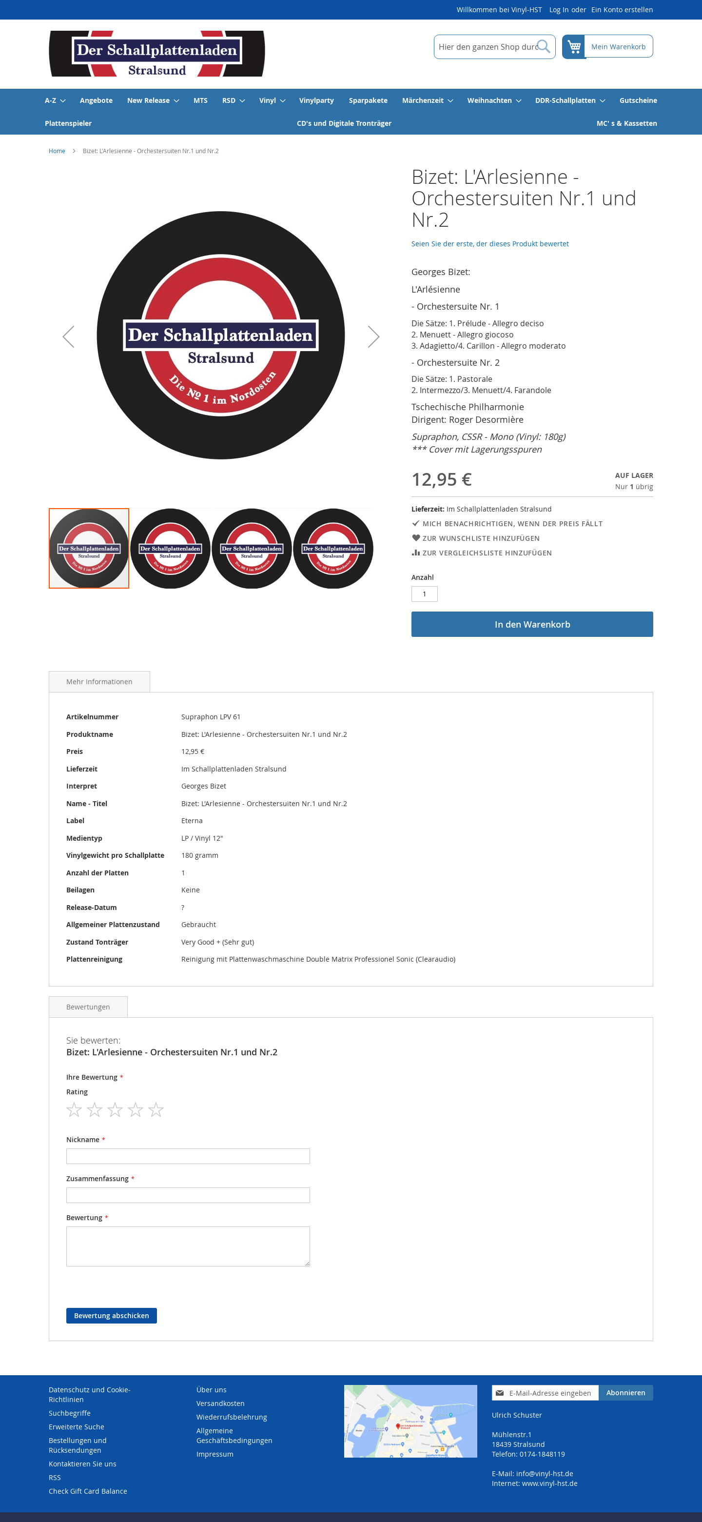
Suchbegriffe (70, 1413)
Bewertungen (88, 1006)
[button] (68, 336)
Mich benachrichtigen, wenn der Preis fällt (513, 523)
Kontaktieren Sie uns (83, 1463)
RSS (55, 1477)
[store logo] (157, 54)
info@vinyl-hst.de (544, 1473)
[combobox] (494, 47)
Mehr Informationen (99, 681)
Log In (559, 9)
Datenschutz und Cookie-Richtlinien (90, 1394)
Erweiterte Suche (76, 1426)
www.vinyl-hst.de (550, 1483)
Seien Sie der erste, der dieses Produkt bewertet (490, 243)
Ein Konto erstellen (622, 9)
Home (57, 151)
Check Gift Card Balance (88, 1491)
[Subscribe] (626, 1393)
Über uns (211, 1389)
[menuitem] (55, 100)
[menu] (351, 112)
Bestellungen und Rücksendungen (78, 1445)
